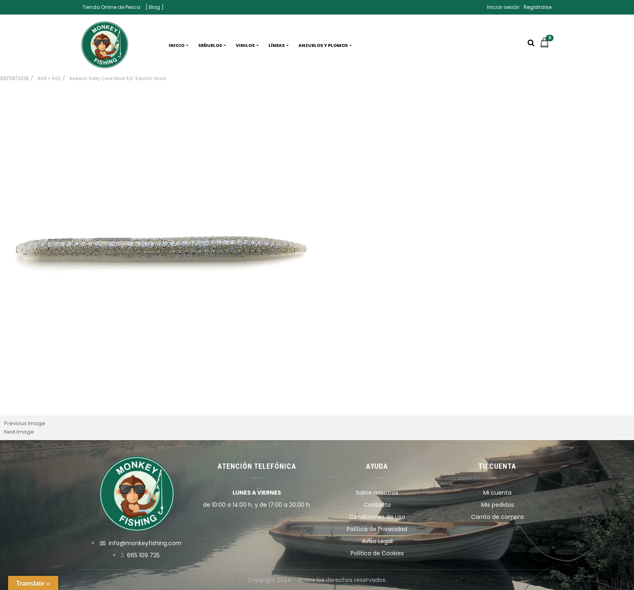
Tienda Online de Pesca (111, 7)
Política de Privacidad (377, 529)
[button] (547, 45)
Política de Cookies (377, 553)
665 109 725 (143, 555)
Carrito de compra (497, 517)
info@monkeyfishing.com (145, 543)
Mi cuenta (497, 493)
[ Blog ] (155, 7)
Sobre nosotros (377, 493)
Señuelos (212, 45)
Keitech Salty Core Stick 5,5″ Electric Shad (118, 79)
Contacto (377, 505)
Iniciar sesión (503, 7)
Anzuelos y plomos (325, 45)
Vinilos (247, 45)
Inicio (178, 45)
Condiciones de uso (377, 517)
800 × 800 (49, 79)
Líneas (278, 45)
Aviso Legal (377, 541)
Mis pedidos (497, 505)
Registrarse (538, 7)
